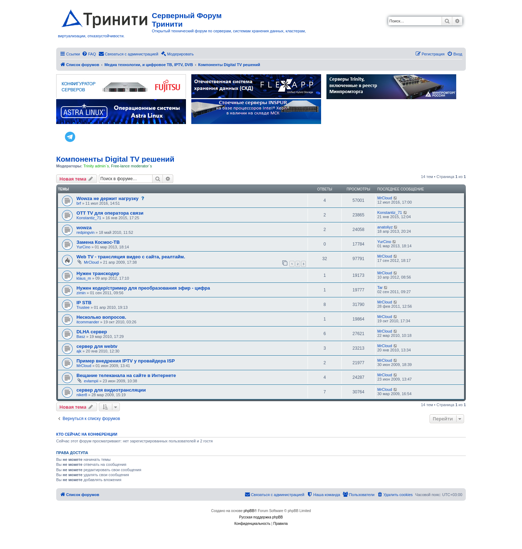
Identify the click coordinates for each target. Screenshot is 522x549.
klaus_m (83, 278)
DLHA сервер (91, 331)
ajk (78, 351)
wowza (84, 227)
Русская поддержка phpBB (261, 517)
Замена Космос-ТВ (98, 242)
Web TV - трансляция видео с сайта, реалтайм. (130, 256)
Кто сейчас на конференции (86, 434)
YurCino (83, 247)
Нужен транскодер (97, 273)
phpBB (249, 511)
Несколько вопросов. (101, 317)
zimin (81, 293)
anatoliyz (385, 227)
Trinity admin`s (96, 166)
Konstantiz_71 (88, 218)
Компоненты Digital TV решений (115, 159)
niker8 (81, 395)
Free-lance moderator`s (131, 166)
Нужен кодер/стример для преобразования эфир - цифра (143, 288)
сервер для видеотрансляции (111, 390)
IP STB (83, 302)
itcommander (87, 322)
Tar (380, 287)
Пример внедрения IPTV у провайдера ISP (125, 361)
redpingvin (85, 232)
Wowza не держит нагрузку (107, 198)
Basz (80, 336)
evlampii (91, 381)
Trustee (83, 307)
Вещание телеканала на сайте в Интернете (126, 375)
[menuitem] (89, 54)
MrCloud (384, 198)
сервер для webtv (96, 346)
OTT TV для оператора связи (109, 213)
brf (78, 203)
